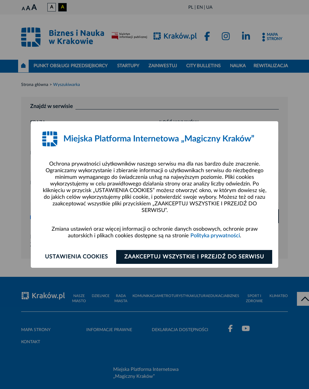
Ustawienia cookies (76, 257)
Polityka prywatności (215, 236)
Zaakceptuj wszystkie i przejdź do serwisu (194, 257)
